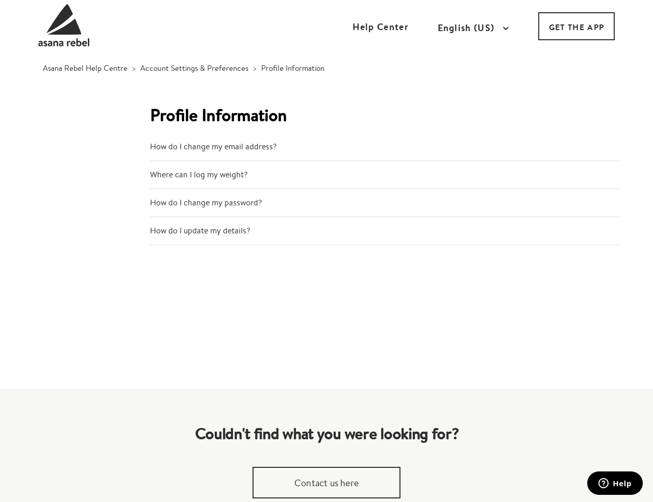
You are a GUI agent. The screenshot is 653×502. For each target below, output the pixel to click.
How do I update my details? (200, 230)
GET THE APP (576, 27)
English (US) (467, 28)
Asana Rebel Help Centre (85, 68)
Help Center (381, 26)
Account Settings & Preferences (194, 68)
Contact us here (326, 483)
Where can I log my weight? (198, 174)
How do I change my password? (206, 202)
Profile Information (292, 68)
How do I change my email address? (213, 146)
